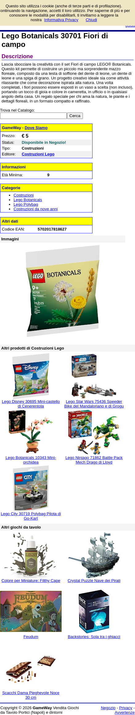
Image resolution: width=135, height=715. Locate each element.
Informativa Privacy (61, 19)
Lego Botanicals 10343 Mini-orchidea (31, 460)
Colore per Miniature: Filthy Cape (31, 580)
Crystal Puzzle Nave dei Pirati (94, 580)
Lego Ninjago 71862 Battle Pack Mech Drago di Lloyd (94, 460)
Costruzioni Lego (38, 154)
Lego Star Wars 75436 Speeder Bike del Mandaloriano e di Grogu (94, 403)
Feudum (30, 636)
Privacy (125, 707)
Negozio (108, 707)
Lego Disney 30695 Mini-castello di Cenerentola (31, 403)
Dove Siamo (36, 127)
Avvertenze (125, 712)
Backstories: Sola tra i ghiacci (94, 636)
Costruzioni (24, 195)
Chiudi (91, 19)
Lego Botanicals (28, 199)
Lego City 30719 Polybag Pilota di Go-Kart (31, 516)
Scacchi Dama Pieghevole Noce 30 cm (30, 695)
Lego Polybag (26, 204)
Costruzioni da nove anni (36, 209)
